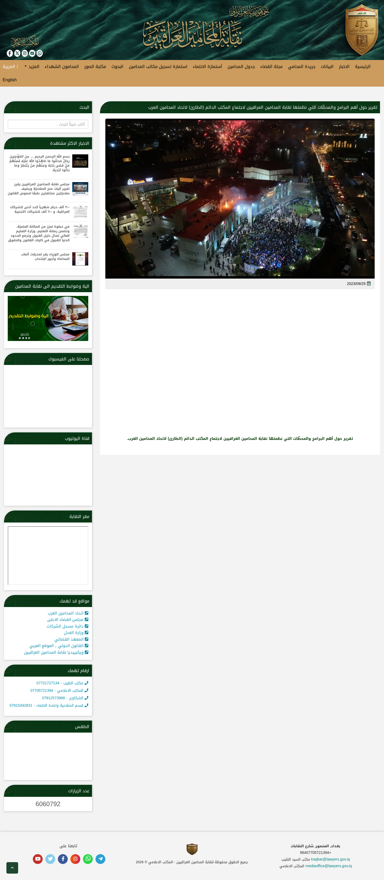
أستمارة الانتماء (207, 66)
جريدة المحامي (301, 66)
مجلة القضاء (271, 66)
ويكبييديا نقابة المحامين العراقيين (56, 652)
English (10, 80)
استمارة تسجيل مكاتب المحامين (158, 66)
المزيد (32, 66)
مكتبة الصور (95, 66)
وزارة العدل (76, 632)
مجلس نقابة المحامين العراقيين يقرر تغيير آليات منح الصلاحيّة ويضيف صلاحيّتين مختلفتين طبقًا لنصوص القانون (39, 189)
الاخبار (344, 66)
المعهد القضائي (71, 639)
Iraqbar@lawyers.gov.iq (330, 859)
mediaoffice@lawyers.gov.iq (329, 866)
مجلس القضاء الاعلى (67, 619)
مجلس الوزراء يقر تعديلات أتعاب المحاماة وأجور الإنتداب (45, 256)
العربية (9, 66)
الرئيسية (363, 66)
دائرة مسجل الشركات (67, 626)
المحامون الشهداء (62, 66)
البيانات (327, 66)
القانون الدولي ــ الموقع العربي (58, 645)
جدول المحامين (241, 66)
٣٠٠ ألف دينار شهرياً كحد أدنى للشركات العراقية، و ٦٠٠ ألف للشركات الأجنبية (40, 209)
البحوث (117, 66)
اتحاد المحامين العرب (68, 613)
